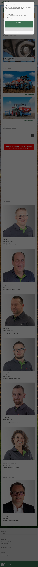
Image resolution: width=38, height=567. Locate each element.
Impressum (21, 32)
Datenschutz (17, 32)
